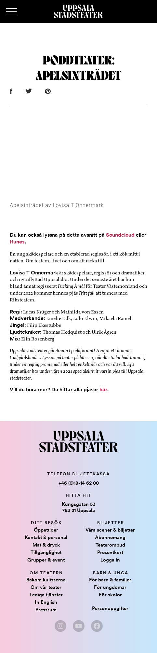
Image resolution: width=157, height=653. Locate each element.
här (103, 389)
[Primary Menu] (11, 12)
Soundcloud (120, 235)
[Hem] (78, 11)
